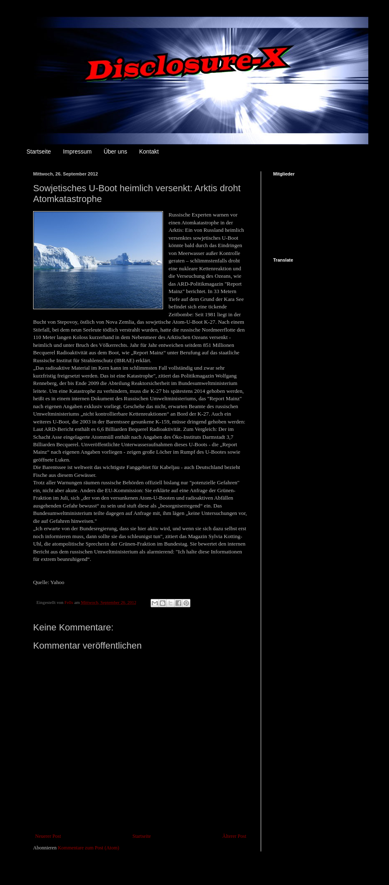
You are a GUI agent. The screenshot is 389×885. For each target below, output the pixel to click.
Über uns (115, 151)
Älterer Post (234, 836)
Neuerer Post (48, 836)
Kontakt (148, 151)
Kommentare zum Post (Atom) (88, 848)
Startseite (38, 151)
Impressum (77, 151)
